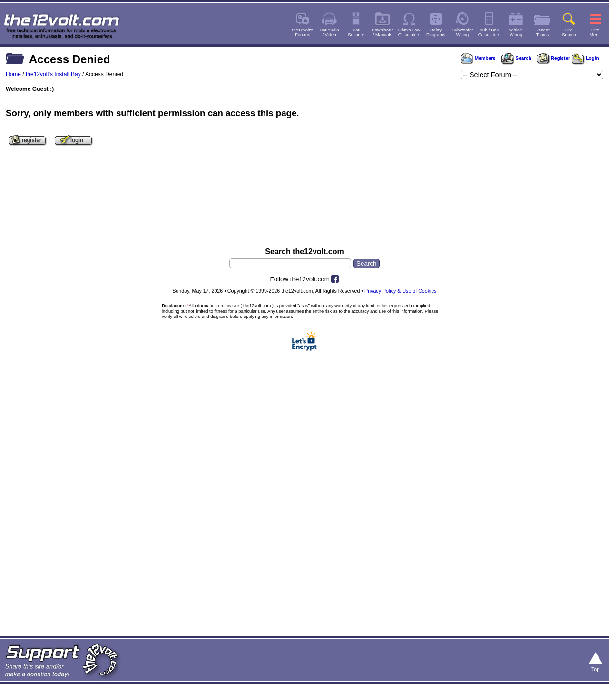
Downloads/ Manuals (382, 32)
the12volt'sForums (302, 32)
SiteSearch (569, 32)
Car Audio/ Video (329, 32)
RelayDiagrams (435, 32)
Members (478, 58)
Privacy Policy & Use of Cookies (400, 291)
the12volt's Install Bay (53, 74)
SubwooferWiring (462, 32)
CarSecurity (356, 32)
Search (516, 58)
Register (553, 58)
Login (585, 58)
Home (13, 74)
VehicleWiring (516, 32)
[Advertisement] (304, 201)
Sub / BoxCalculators (489, 32)
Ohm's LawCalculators (409, 32)
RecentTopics (542, 32)
